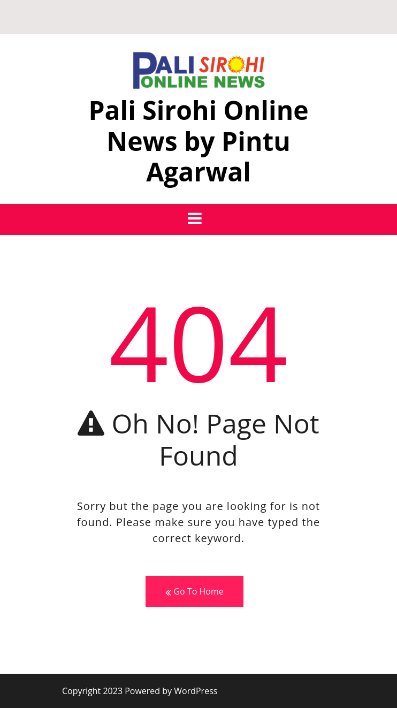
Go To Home (194, 591)
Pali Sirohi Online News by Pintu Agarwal (198, 141)
